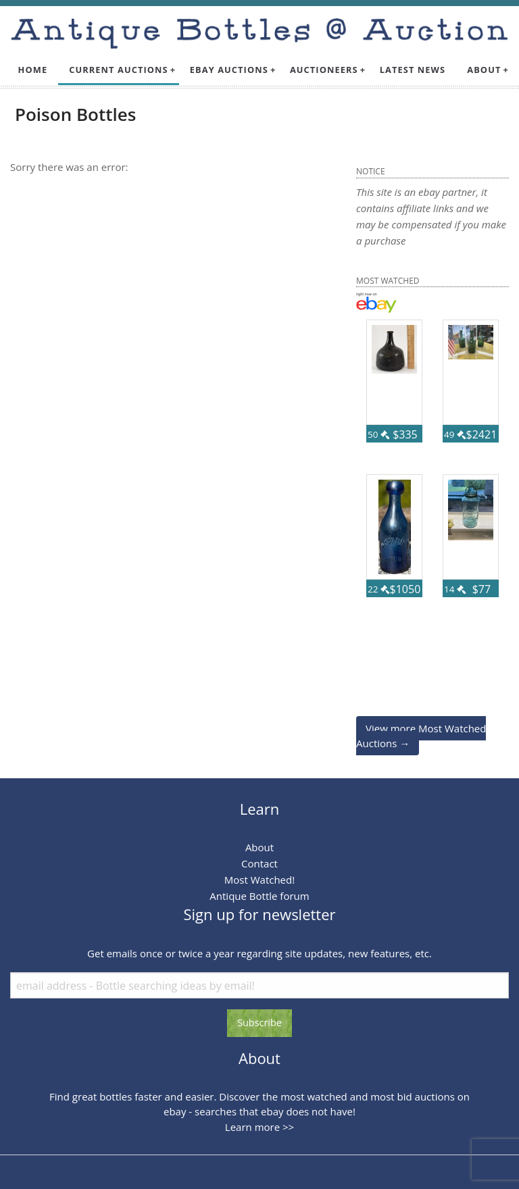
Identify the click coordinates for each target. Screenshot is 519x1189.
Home (33, 70)
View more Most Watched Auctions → (421, 736)
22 (378, 589)
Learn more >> (259, 1127)
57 (485, 605)
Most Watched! (259, 879)
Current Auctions (118, 70)
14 (455, 589)
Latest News (413, 70)
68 (409, 605)
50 (378, 434)
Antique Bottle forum (259, 896)
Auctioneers (324, 70)
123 (406, 451)
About (484, 70)
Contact (259, 863)
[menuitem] (33, 70)
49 (455, 434)
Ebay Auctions (229, 70)
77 (485, 451)
